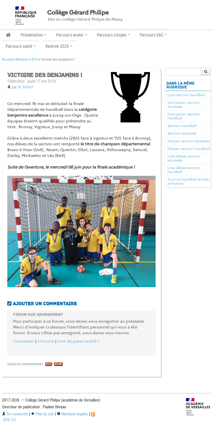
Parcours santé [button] (21, 46)
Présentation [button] (33, 35)
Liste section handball (186, 95)
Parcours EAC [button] (153, 35)
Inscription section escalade (183, 104)
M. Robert (25, 87)
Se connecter (15, 414)
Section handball (182, 125)
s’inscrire (46, 341)
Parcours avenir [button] (71, 35)
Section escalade (181, 133)
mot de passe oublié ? (79, 341)
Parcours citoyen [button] (113, 35)
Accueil (7, 59)
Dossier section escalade (188, 141)
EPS (35, 59)
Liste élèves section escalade (183, 158)
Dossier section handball (188, 148)
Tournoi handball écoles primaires (188, 181)
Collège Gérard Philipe (78, 12)
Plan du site (42, 414)
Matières (22, 59)
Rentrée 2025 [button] (59, 46)
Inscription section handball (183, 116)
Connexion (23, 341)
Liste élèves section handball (183, 169)
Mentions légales (72, 414)
